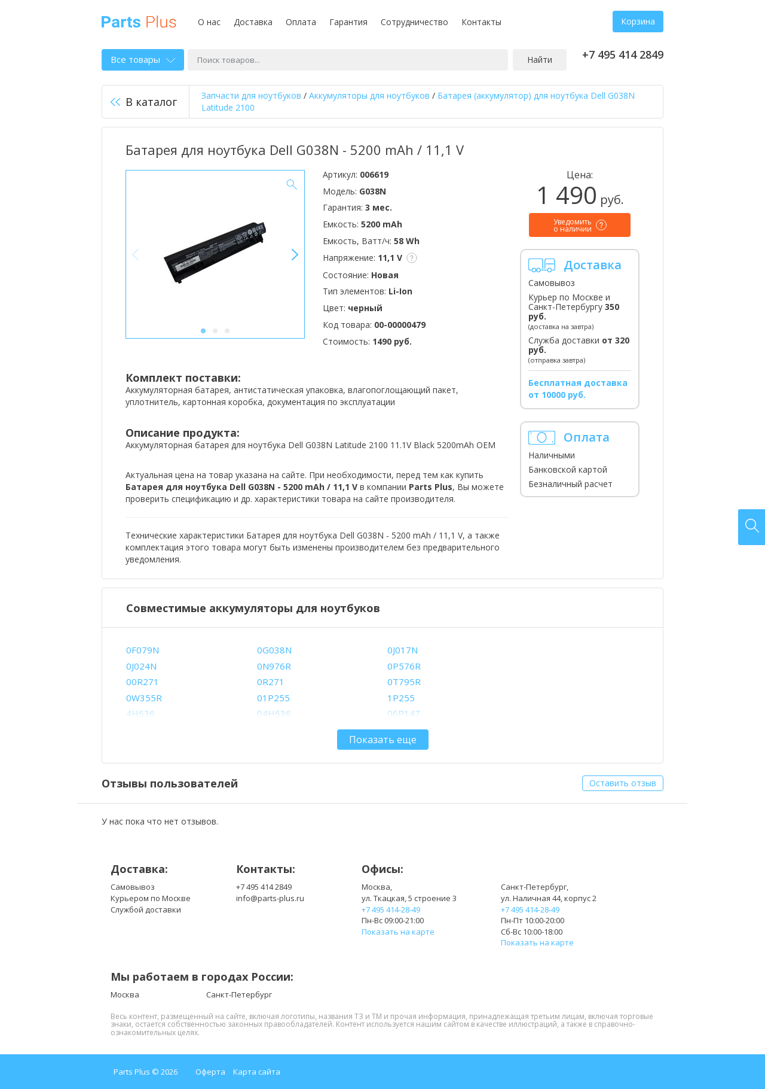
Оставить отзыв (622, 783)
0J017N (402, 650)
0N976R (274, 666)
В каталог (144, 102)
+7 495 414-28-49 (391, 909)
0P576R (404, 666)
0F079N (142, 650)
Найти (539, 59)
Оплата (301, 22)
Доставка (253, 22)
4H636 (140, 713)
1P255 (401, 698)
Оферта (210, 1071)
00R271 (142, 682)
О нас (209, 22)
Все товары (143, 59)
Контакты (481, 22)
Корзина (638, 21)
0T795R (404, 682)
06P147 (403, 713)
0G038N (274, 650)
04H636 (274, 713)
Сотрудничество (414, 22)
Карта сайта (256, 1071)
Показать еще (383, 739)
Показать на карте (398, 931)
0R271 (270, 682)
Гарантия (348, 22)
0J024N (141, 666)
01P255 (273, 698)
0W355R (144, 698)
